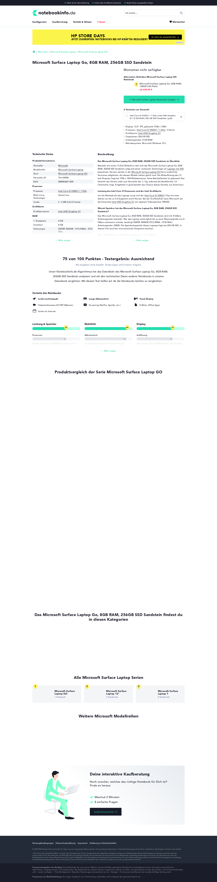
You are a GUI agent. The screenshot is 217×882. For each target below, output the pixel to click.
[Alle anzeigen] (108, 351)
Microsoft (43, 52)
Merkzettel (179, 21)
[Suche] (154, 13)
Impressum (83, 843)
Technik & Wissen (82, 21)
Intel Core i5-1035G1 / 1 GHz (151, 130)
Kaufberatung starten (104, 812)
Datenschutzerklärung (66, 843)
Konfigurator (39, 21)
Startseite (33, 51)
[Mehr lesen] (63, 240)
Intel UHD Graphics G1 (149, 133)
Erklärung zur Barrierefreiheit (103, 843)
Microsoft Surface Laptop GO (93, 52)
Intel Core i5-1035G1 (154, 195)
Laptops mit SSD (175, 168)
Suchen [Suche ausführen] (181, 13)
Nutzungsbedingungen (43, 843)
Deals (102, 21)
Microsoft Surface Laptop (63, 52)
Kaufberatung (60, 21)
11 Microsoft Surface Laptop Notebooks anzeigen (152, 99)
